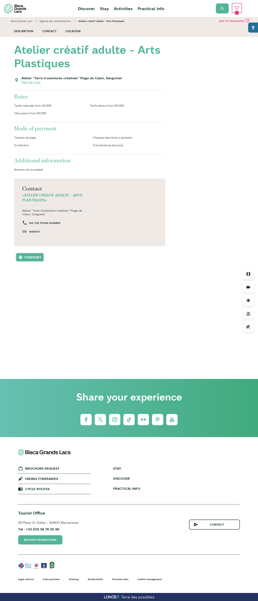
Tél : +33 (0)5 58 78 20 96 (38, 529)
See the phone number (44, 222)
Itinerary (33, 257)
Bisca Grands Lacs (21, 21)
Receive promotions (40, 540)
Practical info (151, 8)
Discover (86, 8)
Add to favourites (234, 20)
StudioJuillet (95, 579)
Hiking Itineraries (41, 479)
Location (73, 31)
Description (23, 31)
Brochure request (42, 468)
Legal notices (26, 579)
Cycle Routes (37, 489)
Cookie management (149, 579)
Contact (49, 31)
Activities (123, 8)
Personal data (120, 579)
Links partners (51, 579)
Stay (104, 8)
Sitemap (74, 579)
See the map (30, 82)
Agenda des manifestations (55, 21)
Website (34, 231)
